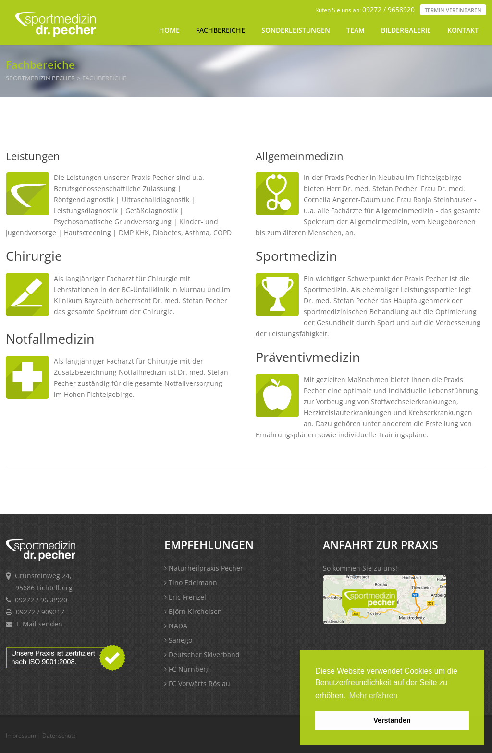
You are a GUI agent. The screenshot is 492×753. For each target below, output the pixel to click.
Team (355, 30)
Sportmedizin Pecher (40, 78)
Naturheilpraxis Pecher (203, 568)
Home (169, 30)
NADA (175, 625)
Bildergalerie (406, 30)
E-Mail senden (39, 623)
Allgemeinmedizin (300, 156)
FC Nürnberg (187, 669)
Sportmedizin (296, 256)
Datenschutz (59, 735)
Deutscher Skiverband (202, 654)
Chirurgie (34, 256)
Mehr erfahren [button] (373, 695)
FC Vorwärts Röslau (197, 683)
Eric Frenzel (185, 596)
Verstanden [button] (392, 720)
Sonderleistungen (295, 30)
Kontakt (463, 30)
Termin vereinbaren (453, 9)
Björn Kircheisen (193, 611)
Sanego (178, 640)
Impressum (21, 735)
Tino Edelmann (190, 582)
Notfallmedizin (50, 338)
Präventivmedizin (308, 357)
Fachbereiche (220, 30)
